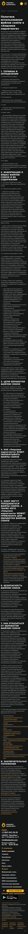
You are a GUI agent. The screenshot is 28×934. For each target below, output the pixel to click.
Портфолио (6, 857)
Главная (3, 11)
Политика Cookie (12, 11)
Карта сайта (7, 866)
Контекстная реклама (10, 884)
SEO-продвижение (9, 878)
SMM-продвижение (9, 881)
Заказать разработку (15, 890)
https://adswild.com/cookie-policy (10, 775)
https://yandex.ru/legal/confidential (13, 573)
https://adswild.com (7, 913)
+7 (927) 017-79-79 (10, 832)
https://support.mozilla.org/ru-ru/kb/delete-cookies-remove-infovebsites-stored (12, 733)
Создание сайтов (8, 875)
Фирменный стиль (9, 872)
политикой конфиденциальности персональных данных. (12, 918)
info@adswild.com (10, 840)
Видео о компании (8, 851)
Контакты (6, 860)
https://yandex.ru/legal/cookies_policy (14, 559)
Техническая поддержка (12, 887)
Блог (4, 863)
